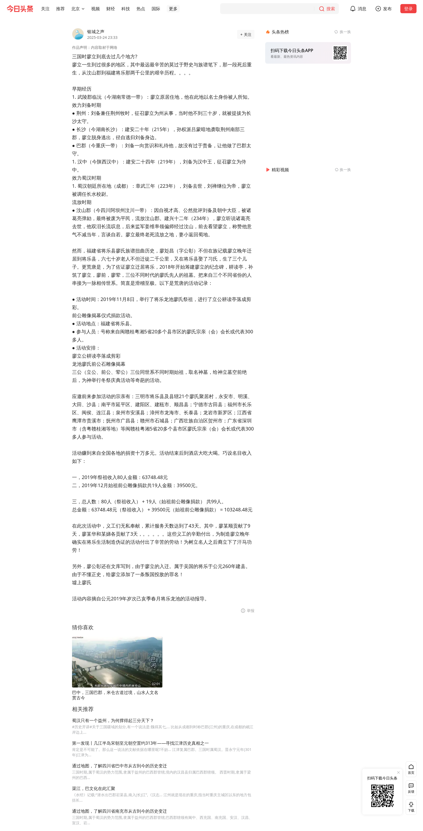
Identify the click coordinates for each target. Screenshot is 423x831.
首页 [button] (411, 772)
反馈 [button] (411, 791)
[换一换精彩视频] (343, 169)
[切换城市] (83, 8)
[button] (45, 8)
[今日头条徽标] (19, 8)
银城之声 (95, 32)
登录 (408, 9)
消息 (362, 8)
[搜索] (279, 8)
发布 (387, 8)
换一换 (345, 31)
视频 (95, 9)
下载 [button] (410, 807)
